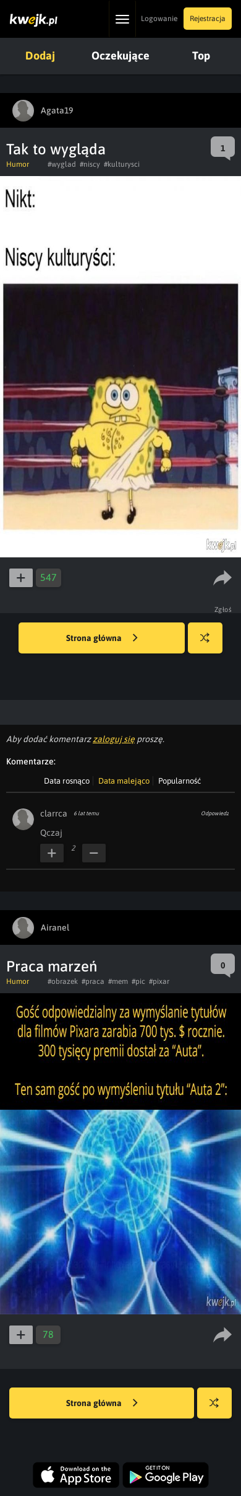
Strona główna (102, 638)
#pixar (159, 981)
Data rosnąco (67, 781)
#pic (138, 981)
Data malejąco (124, 781)
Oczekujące (120, 55)
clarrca (53, 813)
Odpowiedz (215, 813)
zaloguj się (114, 739)
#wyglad (62, 164)
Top (201, 55)
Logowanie (159, 18)
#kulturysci (122, 164)
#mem (118, 981)
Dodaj (40, 55)
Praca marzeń (51, 966)
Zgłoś (223, 609)
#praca (93, 981)
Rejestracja (208, 18)
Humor (17, 164)
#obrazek (63, 981)
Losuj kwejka (209, 643)
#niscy (90, 164)
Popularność (179, 781)
